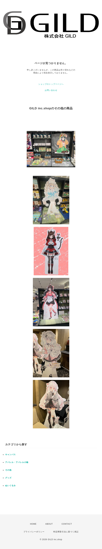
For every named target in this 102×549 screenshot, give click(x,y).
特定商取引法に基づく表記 (66, 532)
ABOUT (49, 524)
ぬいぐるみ (10, 485)
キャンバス (10, 454)
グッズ (8, 478)
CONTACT (67, 524)
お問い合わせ (51, 90)
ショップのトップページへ (51, 84)
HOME (33, 524)
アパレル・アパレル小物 (16, 462)
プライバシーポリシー (34, 532)
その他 (8, 470)
